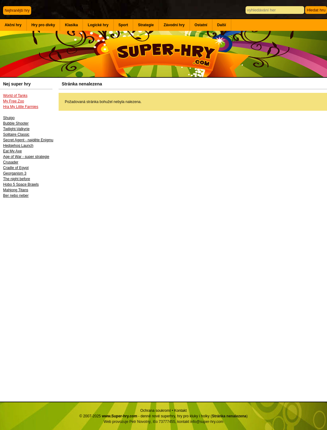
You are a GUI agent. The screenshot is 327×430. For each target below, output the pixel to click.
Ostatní (201, 25)
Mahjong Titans (15, 190)
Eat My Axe (12, 151)
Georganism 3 (14, 173)
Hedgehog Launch (18, 145)
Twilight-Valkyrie (16, 129)
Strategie (146, 25)
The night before (16, 179)
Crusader (10, 162)
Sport (123, 25)
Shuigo (8, 118)
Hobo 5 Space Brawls (21, 184)
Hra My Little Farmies (20, 107)
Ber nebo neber (16, 195)
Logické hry (98, 25)
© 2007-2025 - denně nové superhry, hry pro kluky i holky (144, 416)
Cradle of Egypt (16, 168)
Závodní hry (174, 25)
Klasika (71, 25)
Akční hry (13, 25)
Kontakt (180, 410)
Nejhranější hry (17, 10)
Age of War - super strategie (26, 157)
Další (221, 25)
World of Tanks (15, 95)
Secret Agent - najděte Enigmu (28, 140)
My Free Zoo (13, 101)
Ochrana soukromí (155, 410)
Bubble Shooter (16, 123)
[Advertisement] (29, 302)
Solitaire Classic (16, 134)
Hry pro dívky (43, 25)
